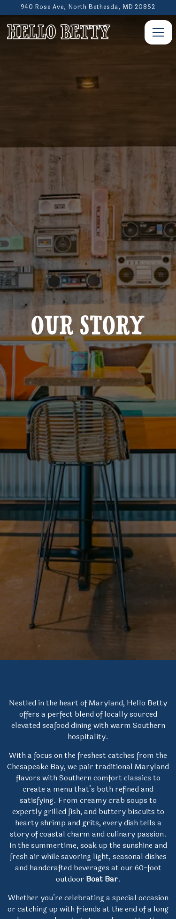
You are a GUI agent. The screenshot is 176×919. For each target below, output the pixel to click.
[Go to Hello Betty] (88, 7)
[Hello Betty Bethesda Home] (58, 31)
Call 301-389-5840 (88, 883)
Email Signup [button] (88, 907)
